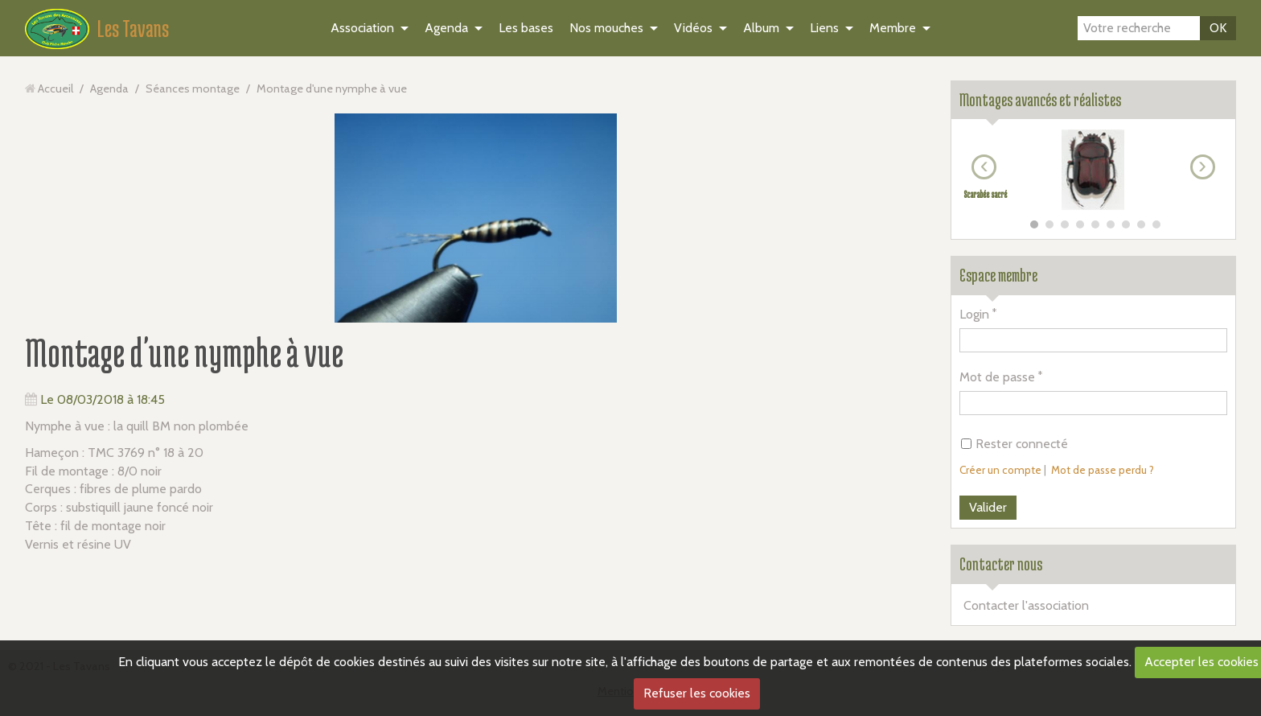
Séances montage (193, 88)
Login (974, 314)
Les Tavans (133, 28)
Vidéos (693, 27)
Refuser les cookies (696, 693)
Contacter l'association (1026, 605)
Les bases (526, 27)
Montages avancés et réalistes (1040, 99)
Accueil (55, 88)
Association (362, 27)
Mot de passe (997, 377)
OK (1218, 27)
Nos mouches (606, 27)
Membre (892, 27)
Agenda (446, 27)
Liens (824, 27)
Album (761, 27)
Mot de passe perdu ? (1102, 469)
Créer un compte (1000, 469)
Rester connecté (1014, 443)
